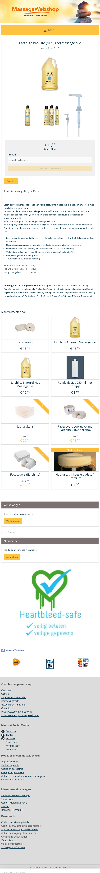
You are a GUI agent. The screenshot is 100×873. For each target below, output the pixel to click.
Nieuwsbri (11, 742)
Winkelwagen (13, 521)
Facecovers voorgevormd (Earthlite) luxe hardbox (75, 428)
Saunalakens (25, 426)
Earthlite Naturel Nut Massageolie (25, 384)
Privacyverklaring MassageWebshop (20, 715)
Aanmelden (12, 556)
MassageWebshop (12, 650)
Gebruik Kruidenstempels (14, 802)
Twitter (9, 734)
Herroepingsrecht (10, 700)
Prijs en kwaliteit (9, 761)
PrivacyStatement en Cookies (16, 711)
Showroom (7, 799)
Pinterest (10, 738)
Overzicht (11, 181)
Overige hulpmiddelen (12, 772)
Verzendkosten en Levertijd (15, 795)
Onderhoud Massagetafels (15, 822)
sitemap (62, 867)
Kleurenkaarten (9, 840)
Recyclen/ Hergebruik (12, 809)
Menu (50, 30)
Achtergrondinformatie (13, 847)
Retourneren (7, 704)
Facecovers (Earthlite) (25, 474)
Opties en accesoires (12, 768)
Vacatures (11, 749)
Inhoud (12, 154)
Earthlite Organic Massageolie (75, 342)
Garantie (5, 708)
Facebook (11, 731)
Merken (5, 806)
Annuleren (21, 704)
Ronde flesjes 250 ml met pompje (75, 384)
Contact (5, 693)
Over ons (6, 690)
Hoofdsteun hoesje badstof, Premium (75, 476)
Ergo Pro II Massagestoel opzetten (19, 829)
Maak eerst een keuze (50, 168)
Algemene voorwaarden (13, 697)
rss (69, 867)
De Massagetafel (10, 765)
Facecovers (25, 342)
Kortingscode (13, 745)
